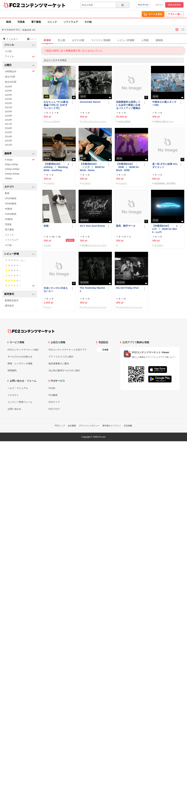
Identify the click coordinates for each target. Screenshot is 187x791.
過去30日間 (10, 82)
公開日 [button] (19, 65)
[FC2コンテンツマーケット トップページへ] (31, 331)
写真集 (21, 21)
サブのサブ (50, 183)
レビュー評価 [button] (19, 254)
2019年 (8, 115)
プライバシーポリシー (89, 425)
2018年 (8, 120)
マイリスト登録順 (100, 40)
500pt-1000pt (11, 164)
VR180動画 (10, 198)
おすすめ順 (78, 40)
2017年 (8, 124)
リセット (32, 39)
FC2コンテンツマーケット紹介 (23, 349)
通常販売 (9, 305)
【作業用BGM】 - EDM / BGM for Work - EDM (127, 167)
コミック (52, 21)
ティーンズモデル (53, 121)
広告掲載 (128, 425)
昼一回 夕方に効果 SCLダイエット (165, 165)
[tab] (114, 40)
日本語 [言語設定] (105, 350)
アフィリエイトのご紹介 (61, 356)
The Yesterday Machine (92, 289)
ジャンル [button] (19, 45)
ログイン (159, 5)
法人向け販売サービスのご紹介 (64, 370)
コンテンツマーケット (43, 5)
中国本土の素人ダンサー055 (164, 103)
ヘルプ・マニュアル (18, 388)
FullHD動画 (10, 214)
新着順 (47, 40)
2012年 (8, 145)
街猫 (46, 225)
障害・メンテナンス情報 (20, 363)
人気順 (145, 40)
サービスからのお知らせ (20, 356)
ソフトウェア (70, 21)
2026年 (8, 86)
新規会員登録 (174, 5)
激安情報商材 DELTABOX (165, 183)
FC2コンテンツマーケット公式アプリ (68, 349)
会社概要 (72, 425)
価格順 (159, 40)
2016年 (8, 128)
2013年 (8, 140)
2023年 (8, 99)
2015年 (8, 132)
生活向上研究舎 (124, 121)
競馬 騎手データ (125, 225)
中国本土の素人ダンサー (163, 121)
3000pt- (8, 178)
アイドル (20, 56)
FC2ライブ (54, 402)
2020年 (8, 111)
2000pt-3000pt (12, 173)
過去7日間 (10, 76)
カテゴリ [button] (19, 187)
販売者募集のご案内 (59, 363)
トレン (48, 307)
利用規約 (12, 370)
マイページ (143, 5)
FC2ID (52, 388)
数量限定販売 (11, 300)
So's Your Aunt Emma (92, 225)
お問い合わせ (14, 409)
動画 (8, 21)
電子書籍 (36, 21)
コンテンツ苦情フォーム (20, 402)
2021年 (8, 107)
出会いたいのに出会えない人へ (56, 289)
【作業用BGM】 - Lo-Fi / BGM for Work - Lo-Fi (165, 228)
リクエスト (13, 395)
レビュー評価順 (125, 40)
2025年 (8, 90)
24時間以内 (20, 71)
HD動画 (9, 219)
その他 (88, 21)
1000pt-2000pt (12, 169)
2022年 (8, 103)
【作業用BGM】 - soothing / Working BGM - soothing (56, 167)
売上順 (61, 40)
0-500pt (20, 159)
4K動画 (8, 208)
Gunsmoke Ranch (90, 102)
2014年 (8, 136)
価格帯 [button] (19, 153)
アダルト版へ (175, 14)
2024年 (8, 95)
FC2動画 (53, 395)
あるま (48, 245)
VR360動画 (10, 203)
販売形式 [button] (19, 294)
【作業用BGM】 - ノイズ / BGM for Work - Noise (92, 167)
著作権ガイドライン (111, 425)
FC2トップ (60, 425)
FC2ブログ (54, 409)
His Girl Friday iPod (127, 287)
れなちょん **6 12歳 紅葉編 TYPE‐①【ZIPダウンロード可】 (56, 105)
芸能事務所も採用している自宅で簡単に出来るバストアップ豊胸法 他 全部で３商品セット (129, 105)
